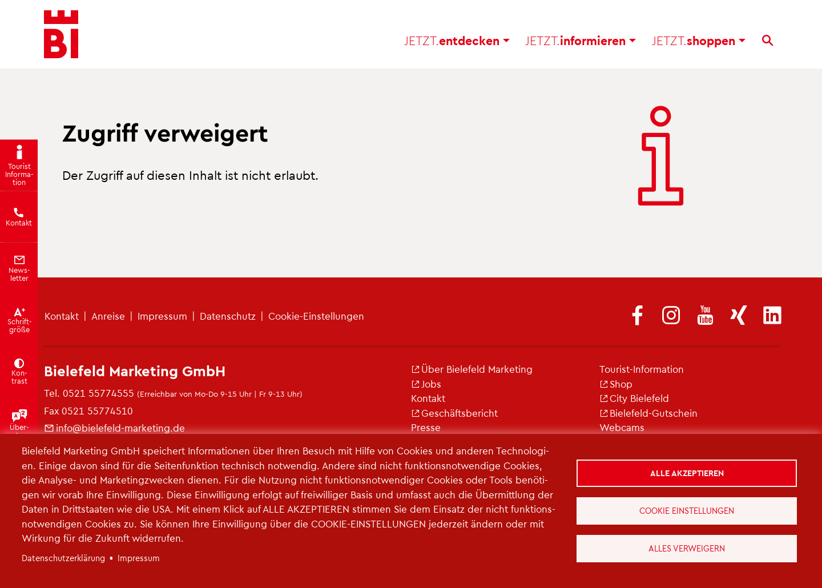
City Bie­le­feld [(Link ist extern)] (634, 398)
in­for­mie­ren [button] (580, 40)
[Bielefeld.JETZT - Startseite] (61, 34)
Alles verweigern (686, 548)
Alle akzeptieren (687, 473)
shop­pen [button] (699, 40)
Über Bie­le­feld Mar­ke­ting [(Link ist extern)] (472, 368)
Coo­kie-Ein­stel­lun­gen (316, 315)
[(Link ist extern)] (637, 316)
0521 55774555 (98, 392)
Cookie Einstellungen (686, 510)
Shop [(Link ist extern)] (615, 383)
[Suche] (767, 40)
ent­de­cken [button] (457, 40)
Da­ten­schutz (228, 315)
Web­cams (621, 427)
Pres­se (426, 427)
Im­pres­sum (162, 315)
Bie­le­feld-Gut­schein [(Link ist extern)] (648, 412)
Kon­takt (62, 315)
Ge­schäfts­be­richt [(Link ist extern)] (454, 412)
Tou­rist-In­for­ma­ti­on (641, 368)
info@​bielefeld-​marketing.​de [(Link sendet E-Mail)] (114, 427)
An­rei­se (108, 315)
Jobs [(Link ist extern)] (426, 383)
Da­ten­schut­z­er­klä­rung (63, 558)
